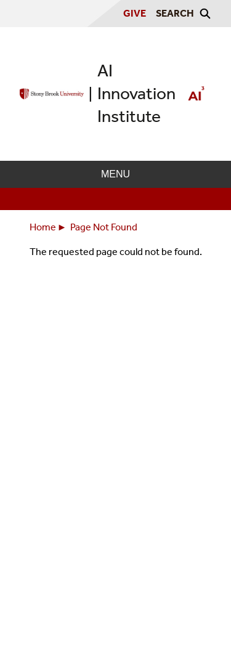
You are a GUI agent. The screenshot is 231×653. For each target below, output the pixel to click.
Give (134, 13)
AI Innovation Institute (136, 93)
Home (43, 227)
